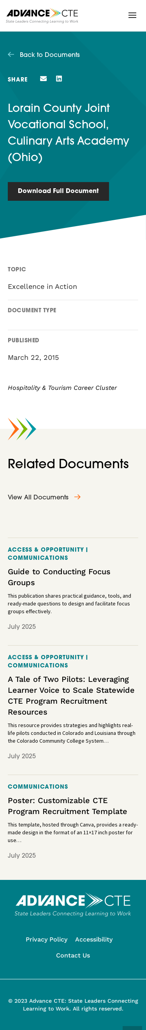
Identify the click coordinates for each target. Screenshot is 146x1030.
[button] (132, 15)
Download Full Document (58, 191)
